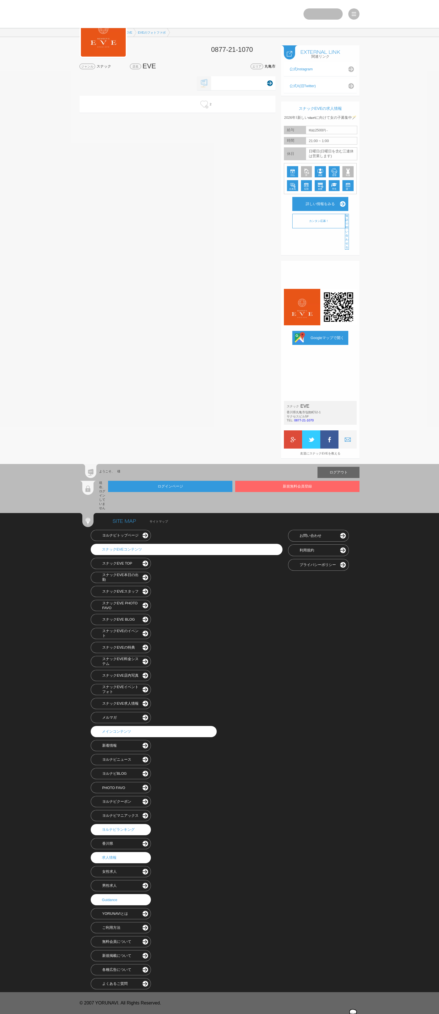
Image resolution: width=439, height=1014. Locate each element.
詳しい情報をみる (320, 204)
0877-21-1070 (304, 420)
